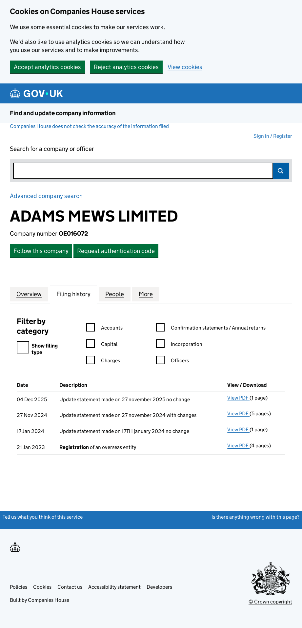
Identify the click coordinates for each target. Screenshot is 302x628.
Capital (101, 345)
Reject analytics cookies (126, 67)
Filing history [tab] (73, 294)
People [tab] (114, 294)
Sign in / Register (272, 136)
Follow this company (41, 251)
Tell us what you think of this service (43, 517)
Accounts (104, 329)
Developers (159, 587)
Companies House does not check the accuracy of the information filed (89, 126)
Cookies (42, 587)
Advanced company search (46, 196)
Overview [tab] (29, 294)
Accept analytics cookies (47, 67)
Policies (18, 587)
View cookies (185, 67)
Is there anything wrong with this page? (255, 517)
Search (281, 171)
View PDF (238, 398)
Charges (103, 361)
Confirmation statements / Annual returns (211, 329)
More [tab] (146, 294)
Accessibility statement (114, 587)
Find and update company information (63, 113)
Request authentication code (116, 251)
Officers (172, 361)
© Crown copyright (270, 602)
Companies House (48, 600)
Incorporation (179, 345)
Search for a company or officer (52, 149)
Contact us (69, 587)
